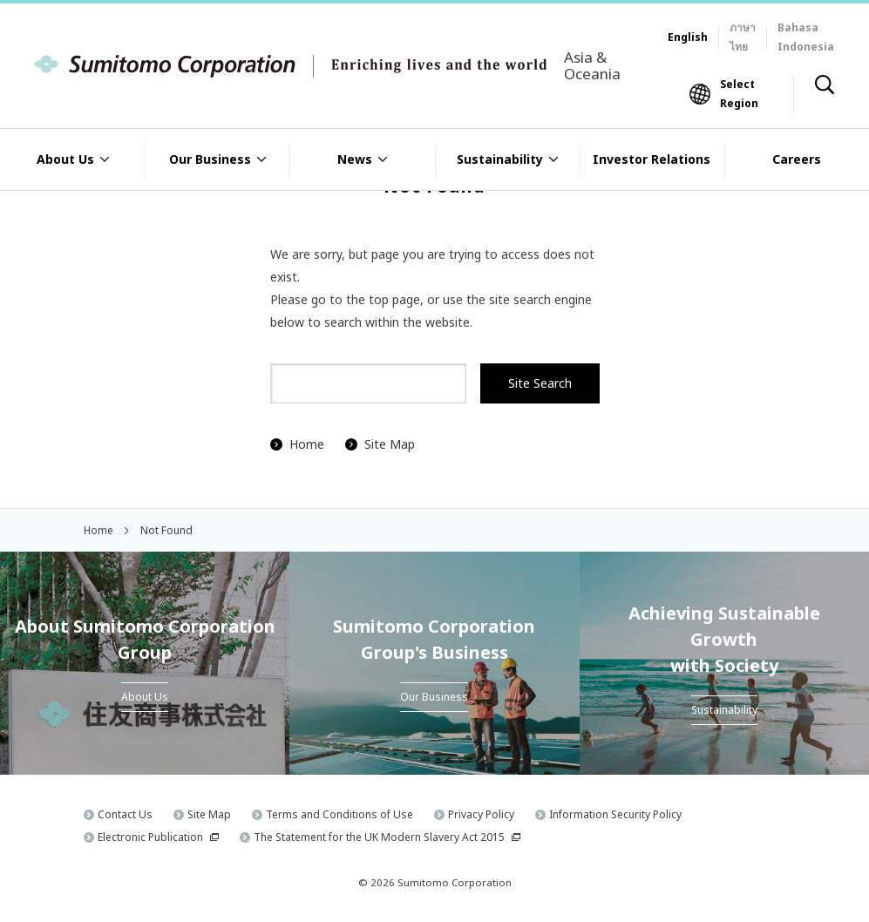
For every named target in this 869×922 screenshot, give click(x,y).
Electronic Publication (150, 837)
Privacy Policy (481, 814)
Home (297, 444)
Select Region (739, 94)
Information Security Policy (615, 814)
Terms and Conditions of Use (339, 814)
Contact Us (125, 814)
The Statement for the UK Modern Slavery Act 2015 (379, 837)
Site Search (540, 383)
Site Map (380, 444)
